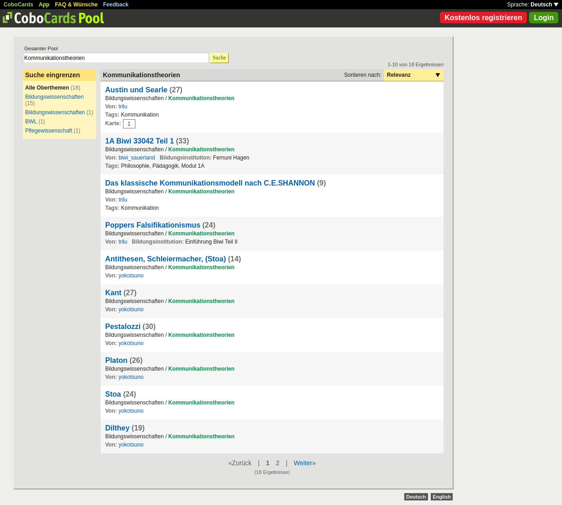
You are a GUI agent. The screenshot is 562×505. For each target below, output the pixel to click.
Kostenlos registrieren (483, 17)
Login (544, 17)
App (44, 4)
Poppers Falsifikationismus (152, 225)
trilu (122, 106)
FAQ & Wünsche (76, 4)
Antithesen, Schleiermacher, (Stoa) (165, 259)
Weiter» (305, 463)
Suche (219, 57)
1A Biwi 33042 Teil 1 (139, 141)
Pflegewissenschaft (49, 131)
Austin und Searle (136, 90)
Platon (116, 360)
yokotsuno (131, 275)
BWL (31, 121)
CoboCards (18, 4)
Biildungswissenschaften (55, 112)
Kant (113, 293)
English (442, 497)
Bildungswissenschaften (54, 97)
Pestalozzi (122, 326)
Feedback (115, 4)
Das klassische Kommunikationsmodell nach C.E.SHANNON (210, 183)
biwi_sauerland (136, 157)
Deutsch (544, 4)
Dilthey (117, 428)
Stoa (113, 394)
